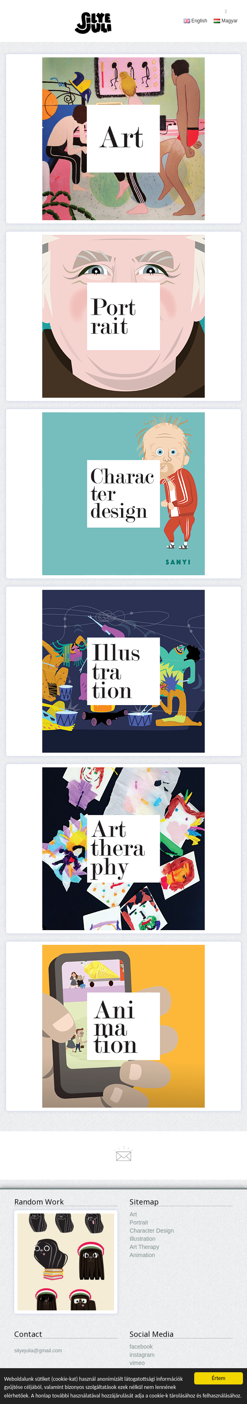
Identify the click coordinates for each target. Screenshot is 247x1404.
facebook (141, 1346)
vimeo (137, 1363)
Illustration (143, 1238)
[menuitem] (195, 21)
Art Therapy (144, 1247)
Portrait (139, 1222)
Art (133, 1214)
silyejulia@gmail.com (38, 1351)
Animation (142, 1255)
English (195, 21)
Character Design (152, 1230)
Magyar (226, 21)
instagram (142, 1354)
